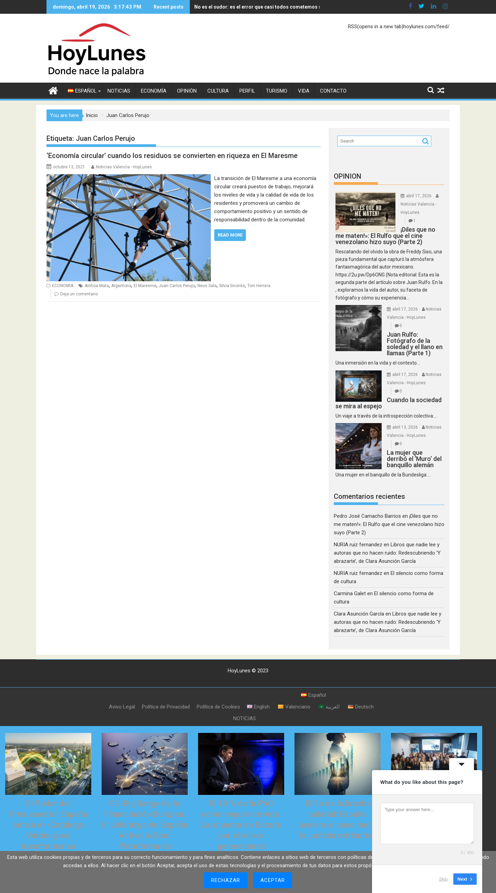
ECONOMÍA (153, 91)
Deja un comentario (79, 294)
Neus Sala (207, 285)
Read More (230, 235)
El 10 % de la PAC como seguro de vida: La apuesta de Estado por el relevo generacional (241, 825)
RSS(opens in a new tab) (375, 26)
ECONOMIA (62, 285)
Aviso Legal (122, 707)
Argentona (121, 285)
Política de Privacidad (166, 707)
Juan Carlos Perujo (177, 285)
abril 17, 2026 (419, 195)
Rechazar (225, 880)
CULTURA (218, 91)
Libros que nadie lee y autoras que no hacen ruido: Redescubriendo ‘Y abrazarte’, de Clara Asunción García (387, 553)
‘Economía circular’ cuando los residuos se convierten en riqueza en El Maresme (172, 155)
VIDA (303, 91)
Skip (443, 879)
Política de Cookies (218, 707)
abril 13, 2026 (405, 427)
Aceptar (272, 880)
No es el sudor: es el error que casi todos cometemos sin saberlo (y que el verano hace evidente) (277, 7)
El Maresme (145, 285)
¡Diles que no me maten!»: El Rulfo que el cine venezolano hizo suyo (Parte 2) (389, 524)
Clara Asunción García (359, 614)
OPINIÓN (187, 91)
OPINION (347, 176)
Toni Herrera (258, 285)
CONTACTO (333, 91)
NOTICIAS (118, 91)
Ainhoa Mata (97, 285)
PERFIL (247, 91)
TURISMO (276, 91)
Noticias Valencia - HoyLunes (124, 167)
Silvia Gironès (232, 285)
